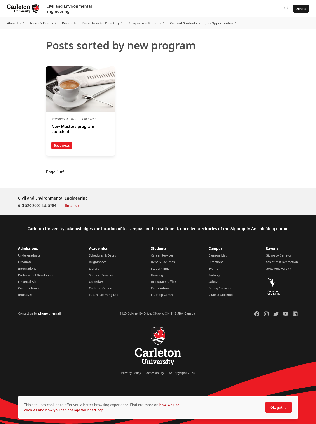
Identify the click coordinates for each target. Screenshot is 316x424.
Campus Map (218, 255)
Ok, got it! (278, 407)
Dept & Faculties (163, 262)
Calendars (96, 282)
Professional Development (37, 275)
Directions (215, 262)
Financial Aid (27, 282)
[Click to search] (286, 9)
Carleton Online (100, 288)
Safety (213, 282)
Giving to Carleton (279, 255)
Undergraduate (29, 255)
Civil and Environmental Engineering (69, 8)
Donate (301, 9)
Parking (214, 275)
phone (43, 313)
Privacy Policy (131, 373)
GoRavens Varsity (278, 268)
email (56, 313)
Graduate (25, 262)
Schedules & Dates (102, 255)
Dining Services (219, 288)
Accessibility (155, 373)
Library (94, 268)
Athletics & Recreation (282, 262)
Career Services (162, 255)
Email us (72, 205)
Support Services (101, 275)
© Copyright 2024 (182, 373)
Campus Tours (28, 288)
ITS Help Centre (162, 295)
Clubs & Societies (220, 295)
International (27, 268)
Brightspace (97, 262)
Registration (160, 288)
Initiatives (25, 295)
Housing (157, 275)
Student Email (161, 268)
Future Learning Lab (104, 295)
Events (213, 268)
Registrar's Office (163, 282)
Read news (63, 146)
